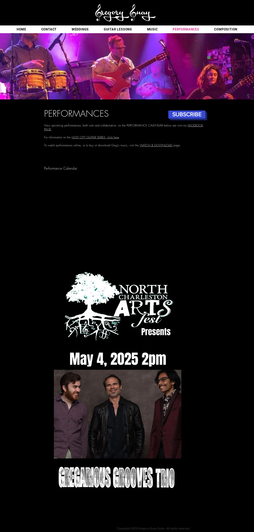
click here (113, 137)
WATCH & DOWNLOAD (156, 145)
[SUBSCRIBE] (186, 114)
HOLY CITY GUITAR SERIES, (89, 137)
